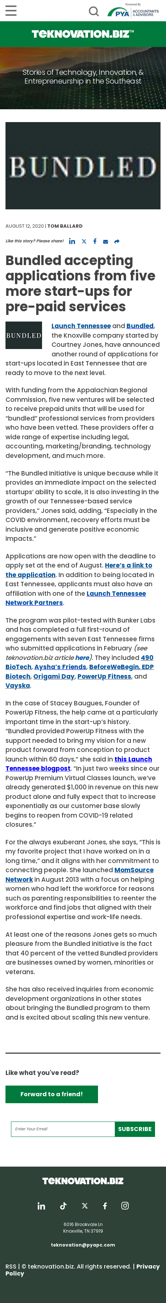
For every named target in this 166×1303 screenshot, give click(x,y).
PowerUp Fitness (104, 676)
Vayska (17, 685)
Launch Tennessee (81, 326)
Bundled (140, 326)
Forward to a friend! (51, 1094)
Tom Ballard (65, 226)
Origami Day (54, 676)
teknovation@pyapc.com (83, 1245)
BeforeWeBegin (114, 666)
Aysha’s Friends (60, 666)
